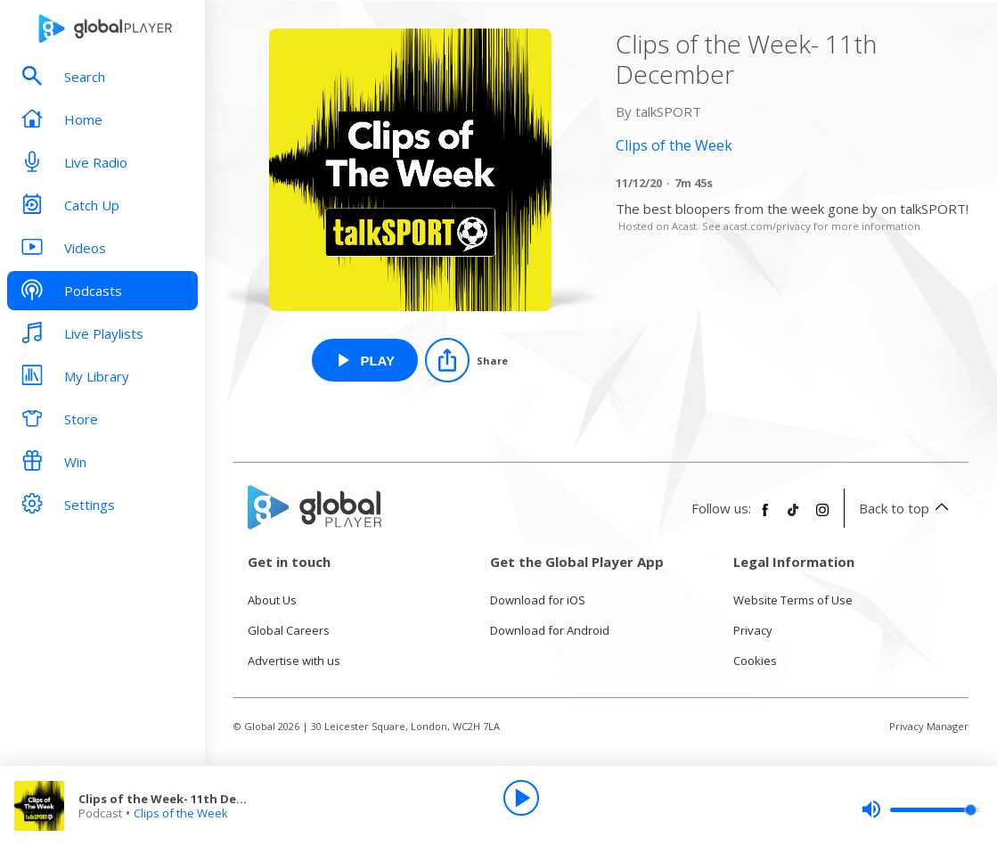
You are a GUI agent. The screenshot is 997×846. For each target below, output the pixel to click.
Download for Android (549, 630)
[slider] (920, 809)
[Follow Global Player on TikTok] (793, 517)
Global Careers (289, 630)
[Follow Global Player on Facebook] (765, 517)
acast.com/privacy (767, 226)
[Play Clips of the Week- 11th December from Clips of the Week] (365, 360)
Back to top (906, 508)
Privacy (752, 630)
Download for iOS (537, 600)
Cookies (755, 661)
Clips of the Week (181, 813)
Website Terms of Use (793, 600)
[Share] (466, 360)
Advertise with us (294, 661)
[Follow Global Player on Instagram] (822, 517)
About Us (272, 600)
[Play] (521, 798)
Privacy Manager (928, 726)
